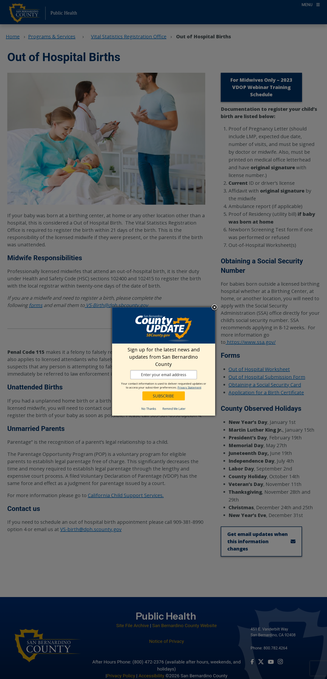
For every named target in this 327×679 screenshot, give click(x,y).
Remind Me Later (174, 409)
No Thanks (148, 409)
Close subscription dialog (214, 307)
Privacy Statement (189, 387)
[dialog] (163, 361)
